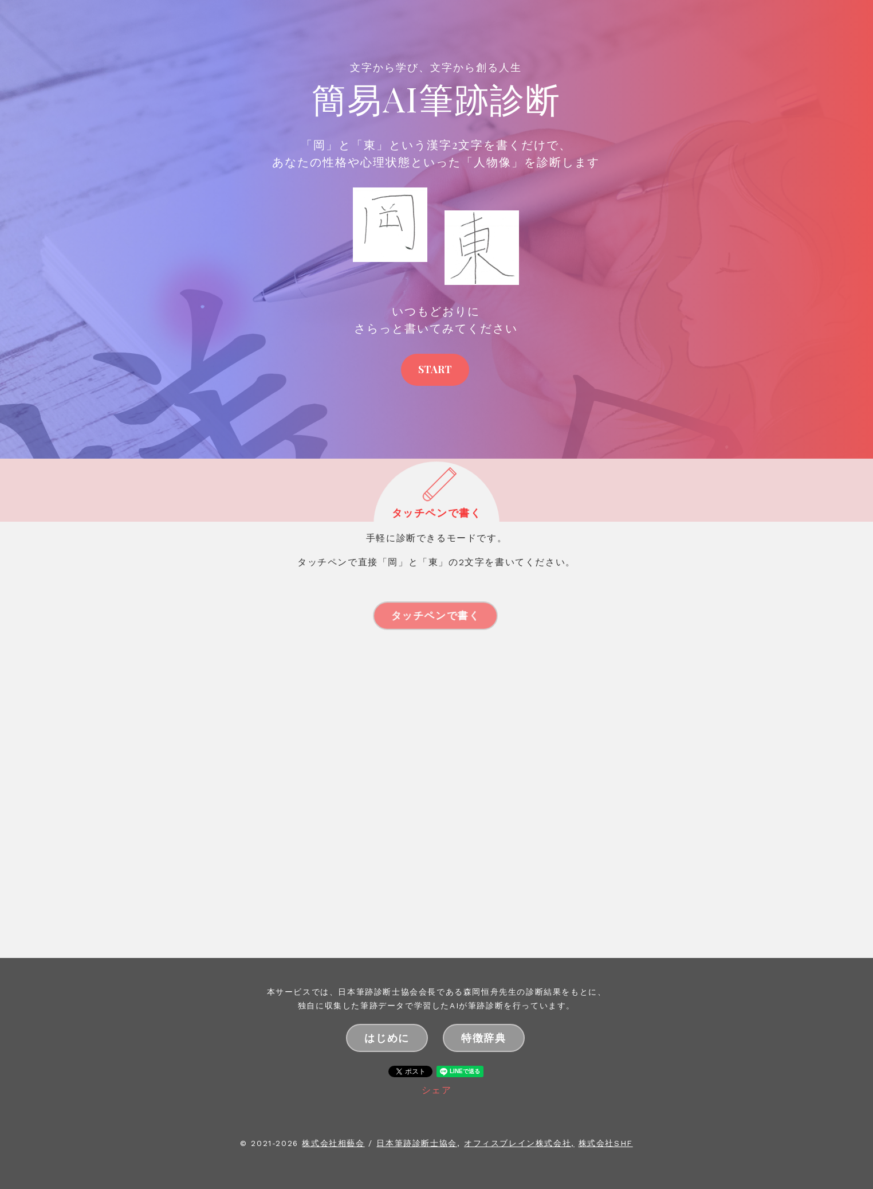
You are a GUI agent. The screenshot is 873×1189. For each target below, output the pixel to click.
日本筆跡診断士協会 (416, 1143)
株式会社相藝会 (333, 1143)
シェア (437, 1090)
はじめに (386, 1038)
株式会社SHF (606, 1143)
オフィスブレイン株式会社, (519, 1143)
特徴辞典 (483, 1038)
